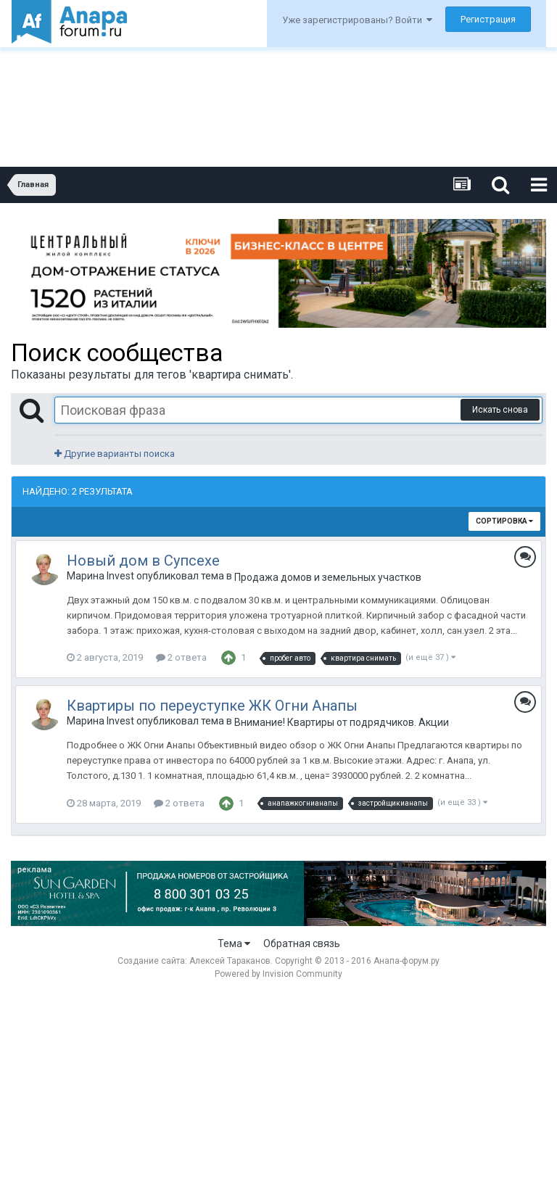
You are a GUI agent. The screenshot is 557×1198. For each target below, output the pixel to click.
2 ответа (181, 657)
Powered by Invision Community (278, 974)
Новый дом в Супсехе (143, 560)
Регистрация (488, 19)
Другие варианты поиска (114, 453)
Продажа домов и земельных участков (327, 577)
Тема (234, 943)
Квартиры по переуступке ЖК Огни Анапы (212, 705)
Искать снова (500, 410)
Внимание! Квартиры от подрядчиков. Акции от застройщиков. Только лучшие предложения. (343, 722)
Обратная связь (301, 943)
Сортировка (504, 521)
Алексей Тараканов (230, 961)
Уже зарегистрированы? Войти (357, 20)
